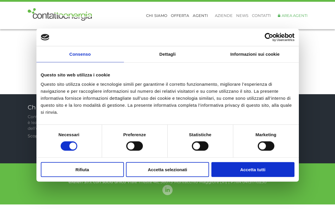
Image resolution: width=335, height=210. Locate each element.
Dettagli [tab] (167, 54)
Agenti (200, 15)
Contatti (261, 15)
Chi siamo (156, 15)
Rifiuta (82, 169)
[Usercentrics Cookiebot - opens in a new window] (268, 37)
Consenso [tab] (80, 54)
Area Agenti (295, 15)
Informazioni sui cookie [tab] (255, 54)
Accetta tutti (253, 169)
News (242, 15)
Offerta (180, 15)
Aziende (224, 15)
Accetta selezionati (167, 169)
